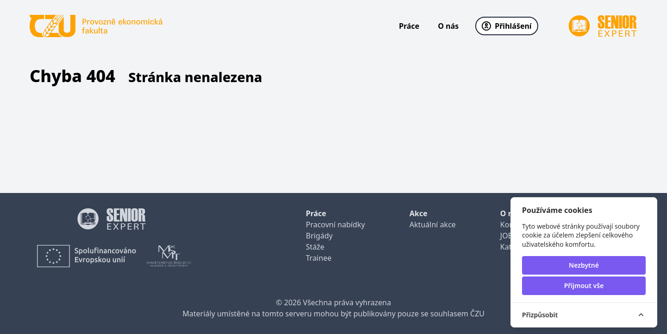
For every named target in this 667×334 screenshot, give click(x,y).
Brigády (319, 236)
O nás (448, 26)
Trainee (318, 258)
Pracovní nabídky (335, 224)
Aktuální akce (432, 224)
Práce (409, 26)
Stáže (315, 247)
